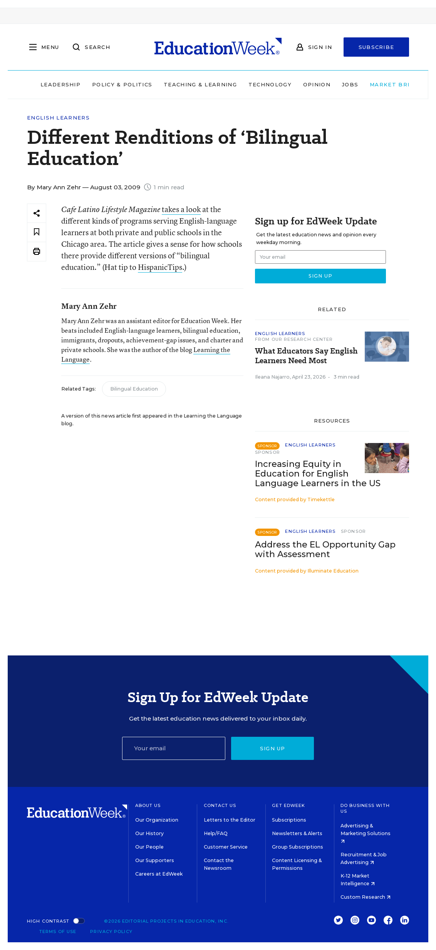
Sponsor (267, 452)
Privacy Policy (111, 931)
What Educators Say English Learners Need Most (306, 356)
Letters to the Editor (229, 820)
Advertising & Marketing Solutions (365, 833)
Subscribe (376, 47)
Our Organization (156, 820)
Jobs (336, 84)
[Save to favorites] (36, 232)
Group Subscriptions (297, 847)
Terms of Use (57, 931)
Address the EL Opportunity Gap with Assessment (325, 549)
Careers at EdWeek (159, 874)
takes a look (181, 209)
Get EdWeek (288, 805)
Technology (255, 84)
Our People (149, 847)
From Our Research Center (294, 339)
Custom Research (365, 897)
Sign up (272, 748)
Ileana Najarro (272, 377)
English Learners (58, 118)
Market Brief (383, 84)
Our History (149, 833)
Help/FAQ (216, 833)
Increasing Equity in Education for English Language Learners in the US (318, 473)
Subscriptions (289, 820)
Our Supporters (154, 860)
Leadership (46, 84)
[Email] (174, 748)
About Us (148, 805)
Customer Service (226, 847)
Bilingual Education (134, 389)
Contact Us (220, 805)
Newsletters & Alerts (297, 833)
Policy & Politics (108, 84)
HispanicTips (160, 267)
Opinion (302, 84)
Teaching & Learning (186, 84)
